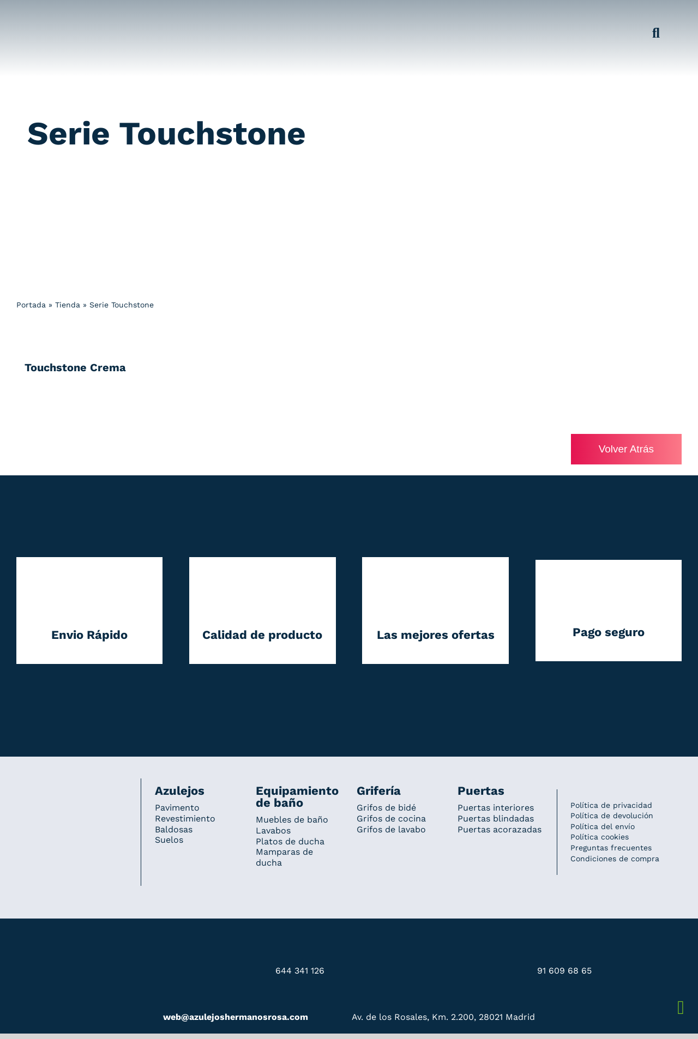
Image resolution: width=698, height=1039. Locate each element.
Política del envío (602, 826)
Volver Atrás (626, 449)
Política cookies (599, 836)
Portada (31, 304)
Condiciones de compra (614, 858)
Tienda (67, 304)
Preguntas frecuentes (611, 847)
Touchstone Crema (75, 367)
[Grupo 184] (38, 14)
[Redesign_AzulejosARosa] (72, 793)
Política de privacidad (611, 805)
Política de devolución (611, 815)
